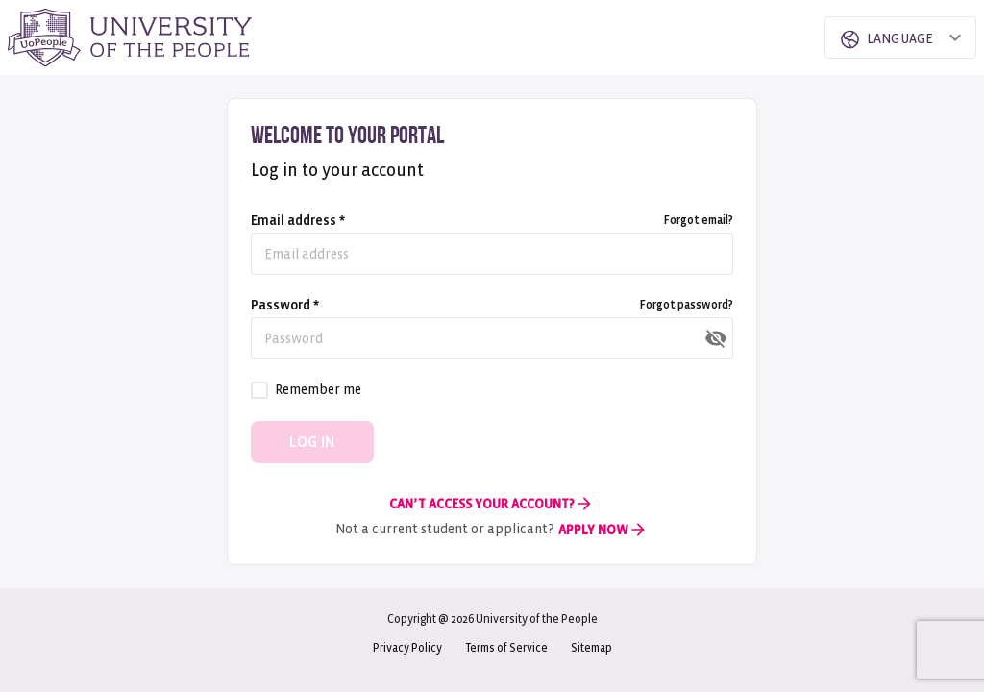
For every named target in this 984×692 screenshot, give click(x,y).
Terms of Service (506, 648)
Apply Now (603, 529)
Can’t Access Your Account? (491, 503)
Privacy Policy (407, 648)
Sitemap (591, 648)
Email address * (298, 220)
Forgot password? (686, 305)
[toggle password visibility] (716, 338)
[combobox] (884, 37)
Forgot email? (698, 220)
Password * (285, 305)
